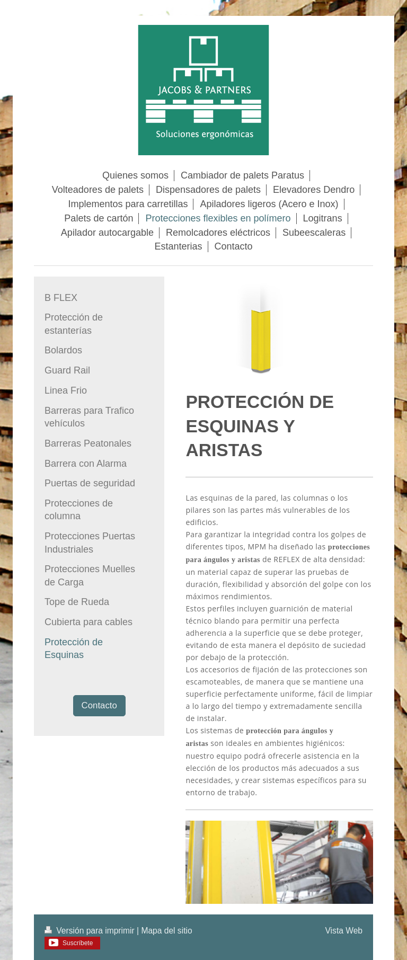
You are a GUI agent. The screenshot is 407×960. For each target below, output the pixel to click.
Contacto (99, 705)
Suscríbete (78, 943)
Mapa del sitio (166, 930)
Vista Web (344, 930)
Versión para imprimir (91, 930)
